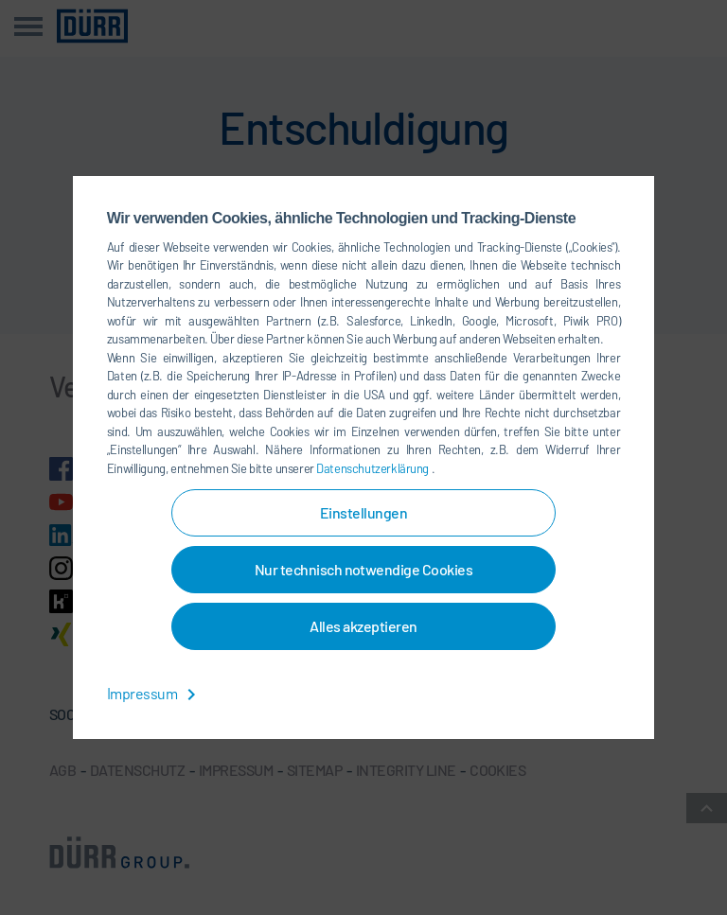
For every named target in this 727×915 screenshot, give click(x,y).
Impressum (155, 693)
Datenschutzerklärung (373, 468)
